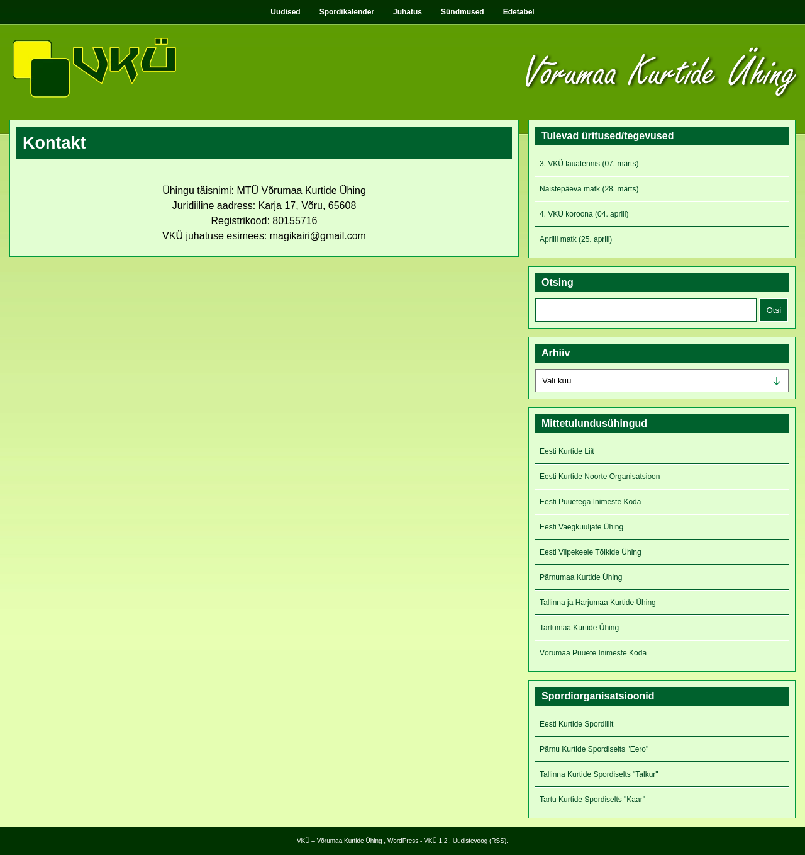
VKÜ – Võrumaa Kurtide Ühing (339, 840)
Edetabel (519, 12)
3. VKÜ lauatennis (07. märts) (589, 163)
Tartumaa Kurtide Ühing (579, 627)
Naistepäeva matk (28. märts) (589, 188)
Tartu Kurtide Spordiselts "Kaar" (592, 799)
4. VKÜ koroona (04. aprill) (584, 214)
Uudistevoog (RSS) (480, 840)
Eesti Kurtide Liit (567, 451)
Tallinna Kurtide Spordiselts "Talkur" (599, 774)
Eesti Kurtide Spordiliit (576, 724)
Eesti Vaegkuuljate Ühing (581, 527)
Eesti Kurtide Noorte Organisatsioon (600, 476)
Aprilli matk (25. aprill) (576, 239)
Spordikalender (346, 12)
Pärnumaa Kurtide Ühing (581, 577)
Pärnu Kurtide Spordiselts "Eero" (594, 749)
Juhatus (407, 12)
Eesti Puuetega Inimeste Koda (590, 501)
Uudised (285, 12)
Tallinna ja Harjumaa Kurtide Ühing (598, 602)
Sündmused (462, 12)
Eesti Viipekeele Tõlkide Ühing (590, 552)
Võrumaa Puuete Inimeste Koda (593, 652)
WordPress (402, 840)
